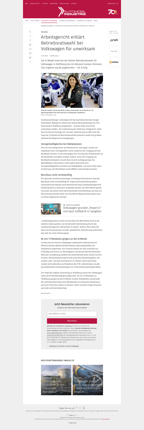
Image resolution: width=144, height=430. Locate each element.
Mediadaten (73, 411)
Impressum (29, 411)
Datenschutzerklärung (55, 335)
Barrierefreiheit (56, 411)
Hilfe (102, 411)
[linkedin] (30, 44)
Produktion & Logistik (84, 20)
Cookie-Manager (36, 411)
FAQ (112, 411)
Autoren (116, 411)
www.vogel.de (106, 419)
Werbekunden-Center (82, 411)
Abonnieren (72, 321)
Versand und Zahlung (94, 411)
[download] (30, 57)
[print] (30, 53)
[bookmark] (59, 56)
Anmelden (112, 3)
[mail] (30, 49)
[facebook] (30, 31)
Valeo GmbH (114, 51)
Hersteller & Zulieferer (49, 20)
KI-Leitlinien (107, 411)
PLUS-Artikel (35, 20)
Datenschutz (48, 411)
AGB (43, 411)
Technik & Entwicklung (67, 20)
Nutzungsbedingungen (54, 333)
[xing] (30, 40)
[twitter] (30, 36)
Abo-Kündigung (65, 411)
